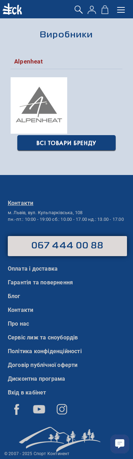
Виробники (66, 35)
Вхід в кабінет (27, 392)
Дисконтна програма (36, 378)
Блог (14, 296)
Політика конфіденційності (45, 351)
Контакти (21, 310)
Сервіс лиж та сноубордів (43, 337)
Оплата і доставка (33, 268)
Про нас (18, 323)
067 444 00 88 (67, 246)
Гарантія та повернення (40, 282)
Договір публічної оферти (43, 365)
